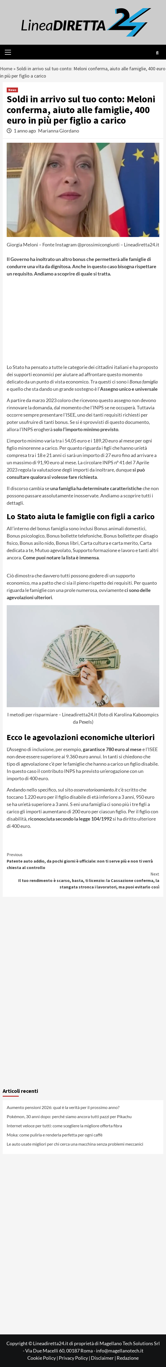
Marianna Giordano (58, 131)
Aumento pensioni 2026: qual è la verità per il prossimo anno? (63, 1107)
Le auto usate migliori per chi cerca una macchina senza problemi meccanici (75, 1143)
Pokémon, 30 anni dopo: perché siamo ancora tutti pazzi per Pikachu (69, 1116)
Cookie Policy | (43, 1358)
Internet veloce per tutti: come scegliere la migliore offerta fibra (64, 1125)
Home (6, 68)
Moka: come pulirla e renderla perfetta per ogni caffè (54, 1134)
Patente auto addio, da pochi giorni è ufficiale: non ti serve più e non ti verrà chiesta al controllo (83, 860)
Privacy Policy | (75, 1358)
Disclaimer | (104, 1358)
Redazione (128, 1358)
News (12, 90)
